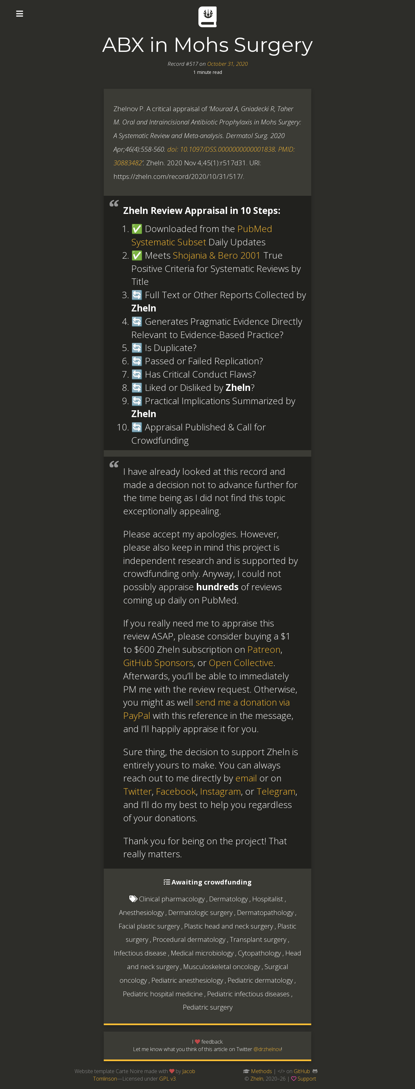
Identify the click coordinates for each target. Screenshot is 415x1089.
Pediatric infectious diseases (248, 993)
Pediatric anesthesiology (187, 980)
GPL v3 (167, 1078)
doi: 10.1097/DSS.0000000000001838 (221, 149)
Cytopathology (259, 952)
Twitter (137, 791)
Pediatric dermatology (260, 980)
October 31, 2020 (227, 63)
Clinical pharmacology (172, 898)
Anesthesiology (141, 912)
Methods (261, 1071)
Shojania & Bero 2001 (217, 255)
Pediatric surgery (207, 1007)
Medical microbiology (202, 952)
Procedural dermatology (189, 939)
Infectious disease (140, 952)
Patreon (263, 649)
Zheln (256, 1078)
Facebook (176, 791)
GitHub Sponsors (158, 662)
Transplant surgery (258, 939)
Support (307, 1078)
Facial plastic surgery (149, 926)
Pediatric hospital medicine (163, 993)
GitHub (302, 1071)
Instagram (220, 791)
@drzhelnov (267, 1049)
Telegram (275, 791)
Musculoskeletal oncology (221, 966)
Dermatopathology (265, 912)
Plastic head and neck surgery (228, 926)
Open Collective (241, 662)
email (246, 778)
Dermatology (228, 898)
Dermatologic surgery (200, 912)
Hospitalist (267, 898)
